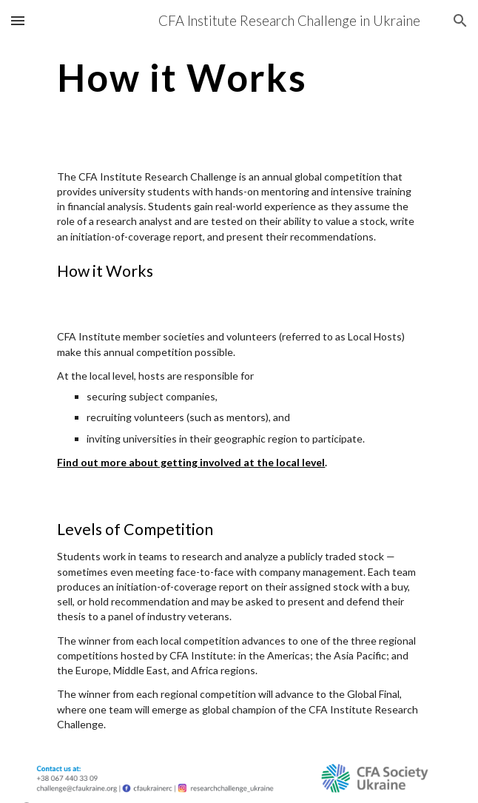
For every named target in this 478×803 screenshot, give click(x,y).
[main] (238, 77)
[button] (18, 20)
